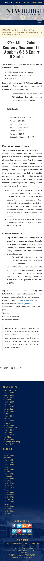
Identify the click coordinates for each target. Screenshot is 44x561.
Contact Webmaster (13, 550)
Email (18, 2)
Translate (8, 2)
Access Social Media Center (22, 535)
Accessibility (37, 2)
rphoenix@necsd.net (25, 304)
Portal (26, 2)
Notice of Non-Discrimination (22, 548)
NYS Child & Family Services (22, 557)
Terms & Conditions (29, 550)
